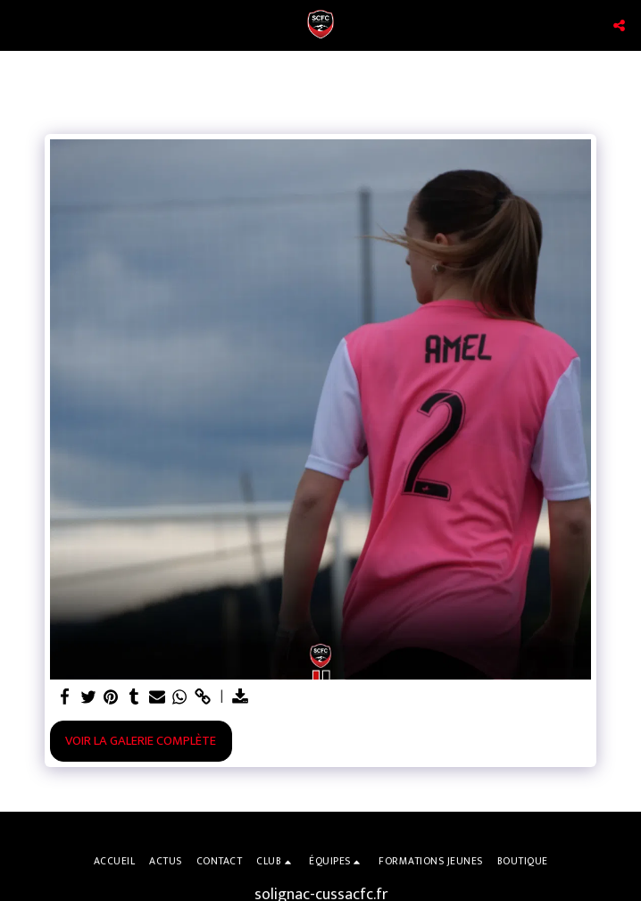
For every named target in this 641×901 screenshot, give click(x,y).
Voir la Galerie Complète (140, 741)
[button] (19, 25)
